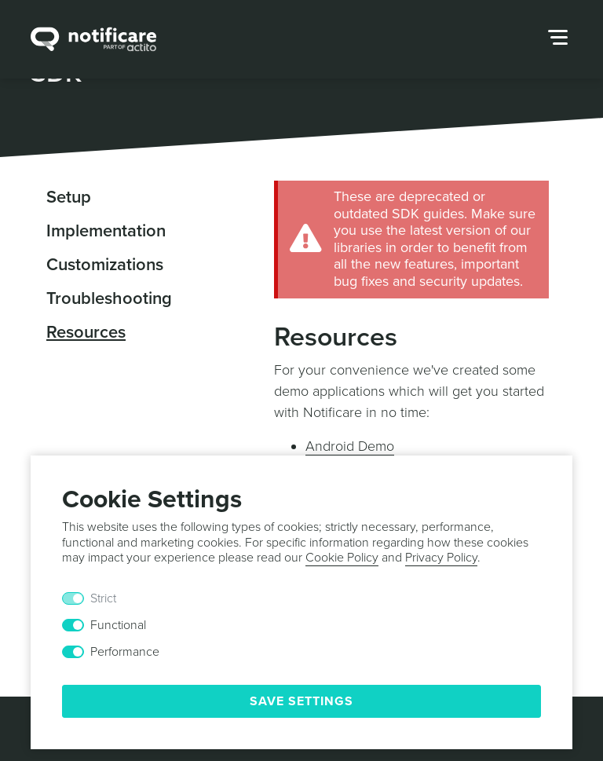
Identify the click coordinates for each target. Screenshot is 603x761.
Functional (118, 625)
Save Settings (301, 701)
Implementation (106, 231)
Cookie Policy (341, 557)
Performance (124, 652)
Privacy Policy (441, 557)
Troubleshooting (109, 298)
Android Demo (349, 446)
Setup (68, 197)
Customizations (104, 264)
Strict (103, 598)
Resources (86, 332)
